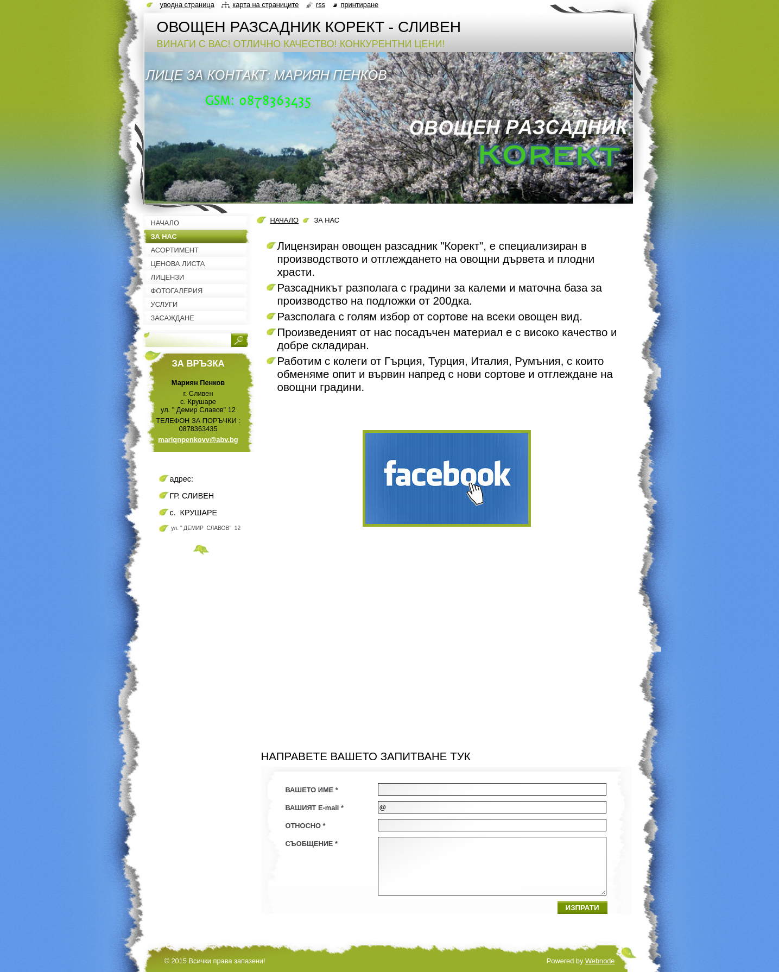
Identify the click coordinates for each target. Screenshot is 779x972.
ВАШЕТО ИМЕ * (312, 790)
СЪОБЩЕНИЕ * (312, 844)
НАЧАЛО (284, 220)
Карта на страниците (265, 5)
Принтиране (360, 5)
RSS (320, 5)
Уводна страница (187, 5)
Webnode (600, 961)
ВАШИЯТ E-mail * (315, 808)
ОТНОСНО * (306, 826)
